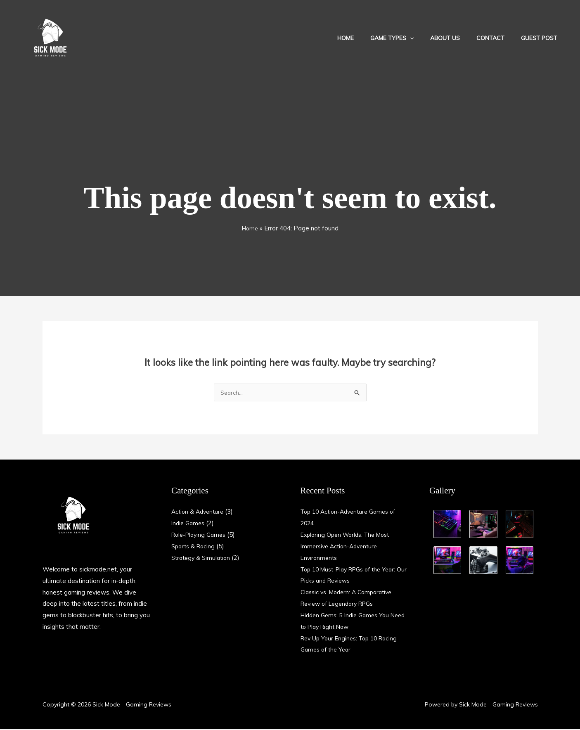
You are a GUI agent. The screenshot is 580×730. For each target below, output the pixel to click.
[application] (427, 38)
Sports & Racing (194, 547)
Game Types (409, 38)
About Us (457, 38)
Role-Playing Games (200, 535)
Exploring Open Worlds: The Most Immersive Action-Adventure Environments (349, 546)
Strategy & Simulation (202, 558)
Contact (498, 38)
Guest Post (541, 38)
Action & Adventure (199, 512)
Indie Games (189, 524)
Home (368, 38)
